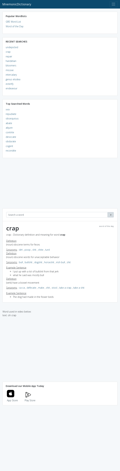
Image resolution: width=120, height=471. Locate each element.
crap (8, 51)
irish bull (60, 262)
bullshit (28, 262)
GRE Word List (13, 21)
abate (9, 123)
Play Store (30, 398)
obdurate (11, 141)
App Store (12, 398)
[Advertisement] (60, 185)
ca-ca (22, 287)
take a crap (65, 287)
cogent (9, 146)
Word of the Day (14, 26)
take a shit (78, 287)
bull (21, 262)
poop (28, 249)
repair (9, 56)
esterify (9, 83)
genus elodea (13, 79)
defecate (31, 287)
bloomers (11, 65)
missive (10, 70)
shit (34, 249)
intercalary (11, 74)
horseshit (49, 262)
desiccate (11, 136)
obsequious (12, 118)
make (41, 287)
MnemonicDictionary (16, 4)
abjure (9, 127)
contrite (10, 132)
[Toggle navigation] (113, 4)
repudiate (11, 114)
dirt (21, 249)
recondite (11, 150)
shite (40, 249)
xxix (8, 109)
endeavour (11, 88)
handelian (11, 61)
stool (54, 287)
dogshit (38, 262)
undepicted (12, 47)
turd (47, 249)
